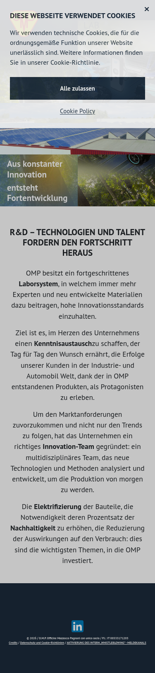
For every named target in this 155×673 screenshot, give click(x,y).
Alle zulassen (77, 88)
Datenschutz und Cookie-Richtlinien (42, 643)
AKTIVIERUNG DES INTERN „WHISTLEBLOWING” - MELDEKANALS (106, 643)
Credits (13, 643)
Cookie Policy (77, 111)
